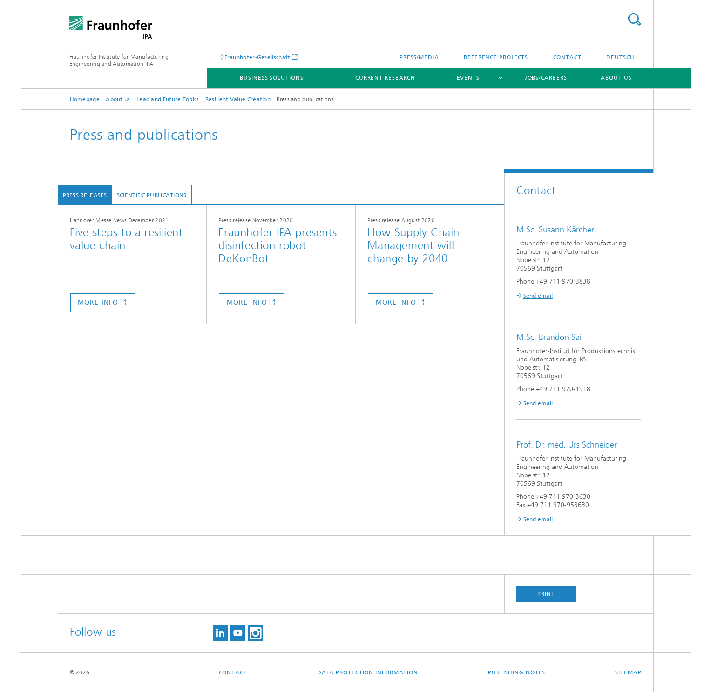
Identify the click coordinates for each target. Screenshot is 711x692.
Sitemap (628, 672)
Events (468, 78)
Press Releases (85, 195)
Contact (567, 57)
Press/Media (419, 57)
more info (98, 302)
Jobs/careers (546, 78)
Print (546, 593)
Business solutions (271, 78)
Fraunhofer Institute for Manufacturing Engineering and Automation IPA (119, 60)
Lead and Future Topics (167, 99)
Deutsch (620, 57)
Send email (538, 295)
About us (616, 78)
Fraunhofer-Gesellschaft (257, 57)
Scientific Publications (152, 195)
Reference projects (496, 57)
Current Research (385, 78)
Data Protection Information (367, 672)
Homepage (85, 99)
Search (634, 19)
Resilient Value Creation (238, 99)
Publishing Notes (516, 672)
